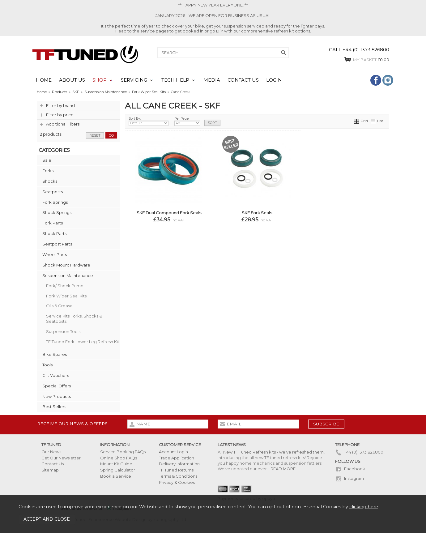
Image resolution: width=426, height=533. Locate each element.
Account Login (173, 451)
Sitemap (50, 469)
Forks (47, 170)
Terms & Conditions (178, 476)
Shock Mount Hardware (66, 264)
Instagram (349, 478)
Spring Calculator (117, 469)
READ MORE (283, 468)
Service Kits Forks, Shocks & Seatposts (74, 318)
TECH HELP (175, 80)
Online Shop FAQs (118, 457)
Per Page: (187, 121)
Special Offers (56, 385)
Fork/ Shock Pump (64, 285)
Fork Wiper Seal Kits (66, 295)
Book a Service (115, 476)
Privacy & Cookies (177, 482)
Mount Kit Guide (116, 463)
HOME (44, 80)
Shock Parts (54, 233)
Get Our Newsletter (61, 457)
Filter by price (60, 114)
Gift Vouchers (55, 375)
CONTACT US (243, 80)
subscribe (326, 423)
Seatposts (52, 191)
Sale (46, 160)
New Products (56, 396)
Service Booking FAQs (123, 451)
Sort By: (148, 121)
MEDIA (211, 80)
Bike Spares (54, 354)
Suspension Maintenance (67, 275)
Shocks (49, 181)
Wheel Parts (54, 254)
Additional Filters (62, 124)
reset (94, 135)
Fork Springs (55, 202)
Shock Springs (56, 212)
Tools (47, 364)
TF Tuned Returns (176, 469)
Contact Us (52, 463)
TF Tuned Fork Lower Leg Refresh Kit (82, 341)
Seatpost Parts (57, 243)
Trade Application (176, 457)
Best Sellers (54, 406)
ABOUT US (72, 80)
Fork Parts (52, 222)
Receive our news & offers (72, 423)
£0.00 (366, 59)
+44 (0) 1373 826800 (359, 452)
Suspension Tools (63, 331)
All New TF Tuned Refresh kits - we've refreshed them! (271, 452)
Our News (51, 451)
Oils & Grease (59, 305)
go (111, 135)
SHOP (99, 80)
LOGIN (274, 80)
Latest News (232, 444)
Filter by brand (60, 105)
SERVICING (134, 80)
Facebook (350, 468)
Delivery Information (179, 463)
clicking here (363, 507)
